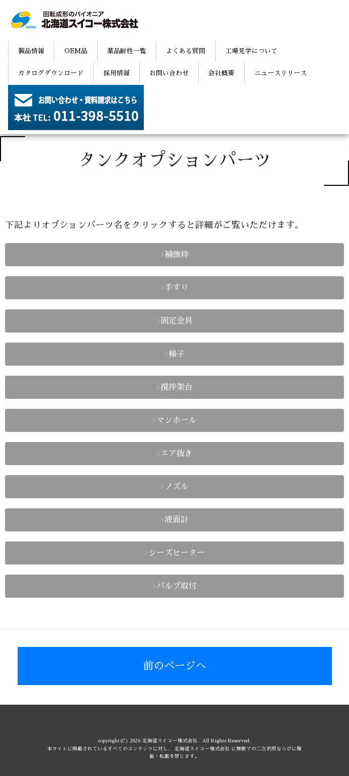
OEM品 (76, 51)
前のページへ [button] (174, 665)
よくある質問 (185, 51)
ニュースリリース (280, 73)
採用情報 (117, 73)
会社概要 (221, 73)
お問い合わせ (169, 73)
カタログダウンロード (50, 73)
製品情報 (31, 51)
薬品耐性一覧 (126, 51)
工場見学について (251, 51)
